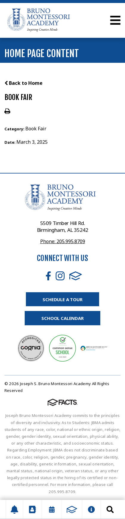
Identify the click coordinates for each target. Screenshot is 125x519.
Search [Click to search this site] (110, 509)
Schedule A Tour (62, 299)
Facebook (48, 275)
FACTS (75, 275)
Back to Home (23, 83)
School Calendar (62, 318)
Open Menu (115, 20)
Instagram (60, 275)
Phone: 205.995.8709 (62, 241)
